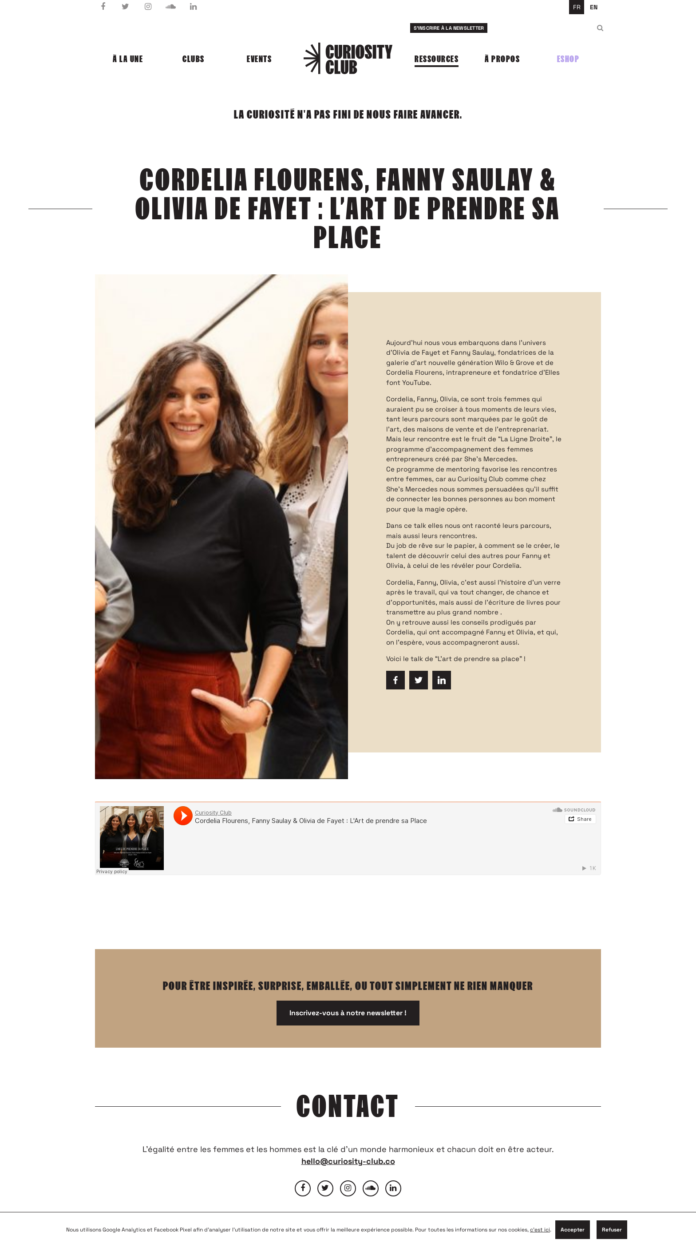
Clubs (193, 59)
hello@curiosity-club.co (348, 1161)
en (593, 7)
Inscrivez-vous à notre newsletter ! (348, 1012)
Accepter (573, 1229)
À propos (502, 59)
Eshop (568, 59)
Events (259, 59)
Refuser (612, 1229)
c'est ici (540, 1229)
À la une (128, 59)
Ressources (437, 59)
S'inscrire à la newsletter (449, 28)
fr (577, 7)
